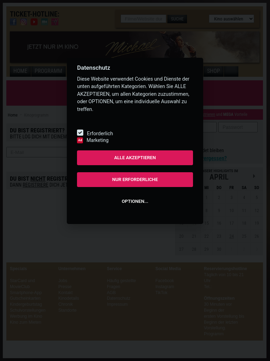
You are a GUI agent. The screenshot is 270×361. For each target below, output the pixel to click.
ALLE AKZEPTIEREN (135, 157)
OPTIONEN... (135, 201)
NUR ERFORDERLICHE (135, 179)
